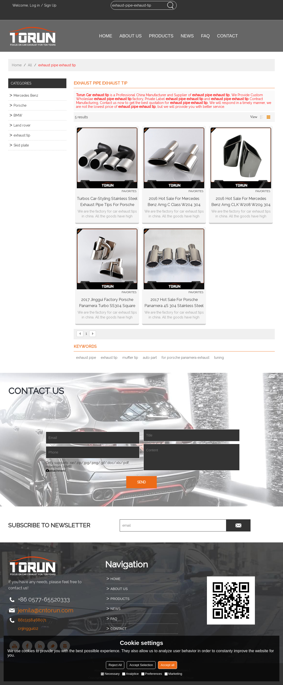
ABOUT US (130, 36)
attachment (55, 470)
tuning (219, 358)
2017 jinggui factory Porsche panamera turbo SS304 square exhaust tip (107, 303)
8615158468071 (32, 620)
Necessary (110, 674)
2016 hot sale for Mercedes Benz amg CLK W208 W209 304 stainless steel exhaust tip (241, 202)
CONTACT (227, 36)
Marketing (173, 674)
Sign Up (50, 5)
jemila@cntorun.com (45, 610)
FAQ (205, 36)
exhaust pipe (86, 358)
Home (17, 65)
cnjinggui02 (28, 628)
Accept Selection (141, 665)
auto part (150, 358)
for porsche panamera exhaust (185, 358)
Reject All (115, 665)
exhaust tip (109, 358)
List (261, 117)
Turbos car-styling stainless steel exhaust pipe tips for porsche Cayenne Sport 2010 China (107, 202)
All (30, 65)
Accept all (167, 665)
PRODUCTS (161, 36)
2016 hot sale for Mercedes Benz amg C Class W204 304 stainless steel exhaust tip (174, 202)
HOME (105, 36)
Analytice (130, 674)
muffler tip (130, 358)
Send (141, 482)
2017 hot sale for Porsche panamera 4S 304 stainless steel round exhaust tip (174, 303)
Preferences (151, 674)
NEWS (187, 36)
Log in (35, 5)
